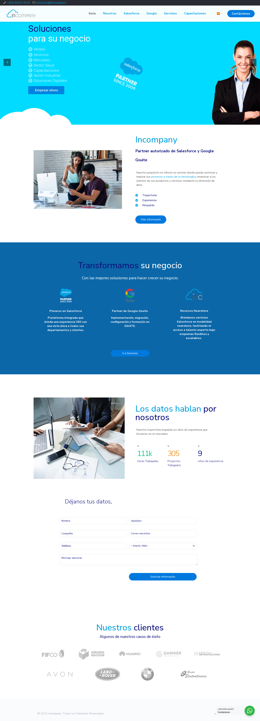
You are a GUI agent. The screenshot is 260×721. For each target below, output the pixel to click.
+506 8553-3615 (18, 3)
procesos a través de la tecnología (172, 177)
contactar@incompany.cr (51, 3)
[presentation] (86, 578)
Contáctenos (241, 14)
